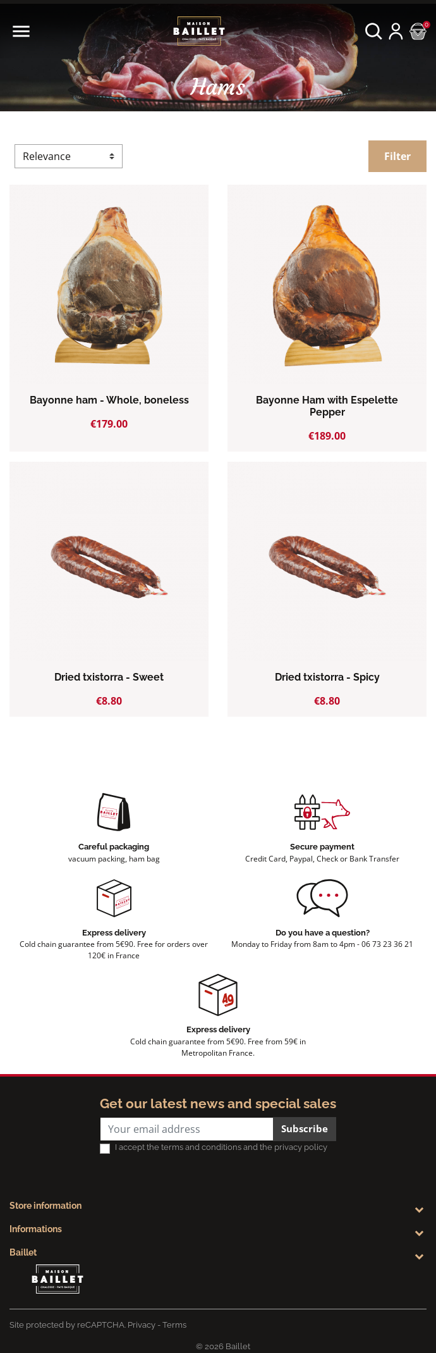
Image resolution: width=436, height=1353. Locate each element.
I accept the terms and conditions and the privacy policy (221, 1147)
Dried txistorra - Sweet (109, 677)
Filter (397, 156)
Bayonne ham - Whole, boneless (109, 400)
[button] (373, 31)
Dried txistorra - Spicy (327, 677)
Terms (174, 1325)
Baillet (23, 1252)
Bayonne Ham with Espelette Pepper (327, 406)
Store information (45, 1206)
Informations (35, 1229)
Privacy (141, 1325)
